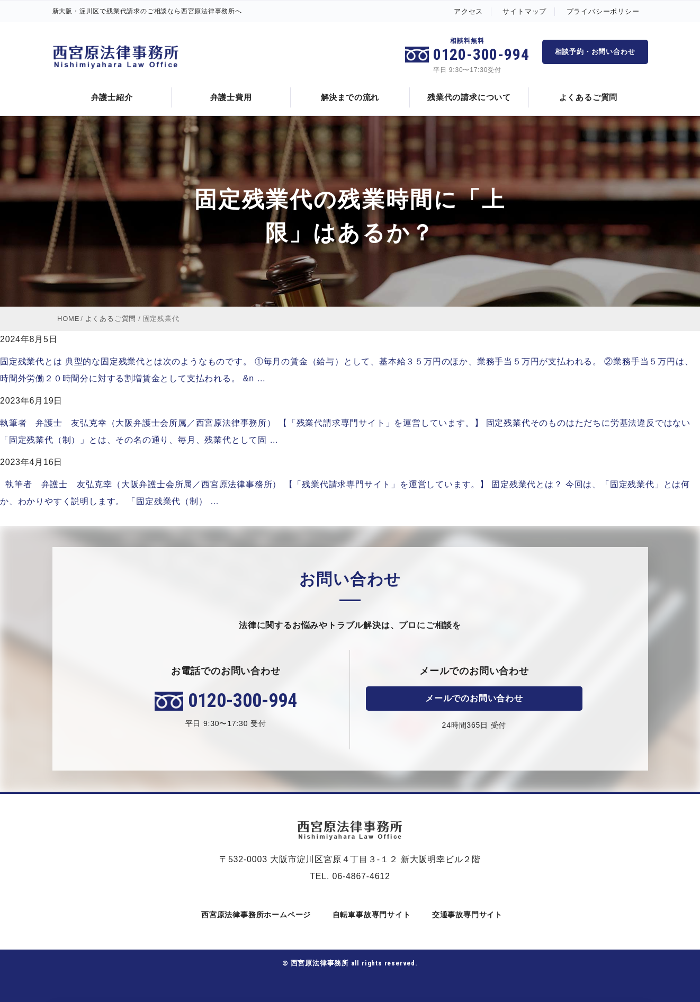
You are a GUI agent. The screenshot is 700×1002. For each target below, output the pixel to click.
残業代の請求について (469, 97)
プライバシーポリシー (603, 11)
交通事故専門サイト (465, 914)
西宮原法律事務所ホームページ (254, 914)
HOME (68, 319)
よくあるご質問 (588, 97)
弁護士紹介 (112, 97)
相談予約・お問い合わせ (595, 52)
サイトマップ (524, 11)
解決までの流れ (350, 97)
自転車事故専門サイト (370, 914)
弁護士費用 (231, 97)
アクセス (468, 11)
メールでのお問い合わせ (474, 698)
